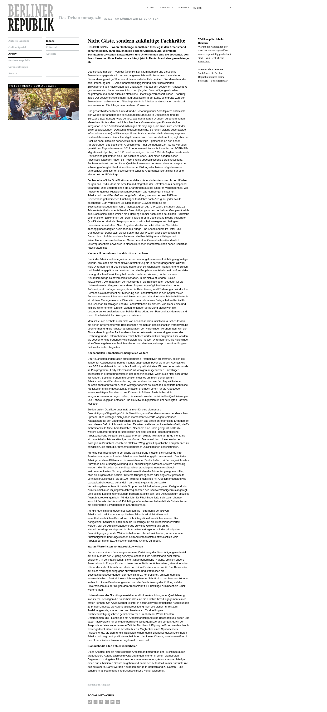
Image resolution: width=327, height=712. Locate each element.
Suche (197, 8)
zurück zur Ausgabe (99, 684)
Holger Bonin (98, 47)
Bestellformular (219, 80)
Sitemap (184, 7)
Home (150, 7)
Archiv (12, 53)
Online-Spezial (17, 47)
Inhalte (50, 40)
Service (12, 73)
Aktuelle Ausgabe (18, 40)
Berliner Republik (19, 60)
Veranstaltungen (18, 66)
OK (230, 8)
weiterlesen (204, 61)
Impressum (166, 7)
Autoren (51, 53)
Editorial (51, 47)
